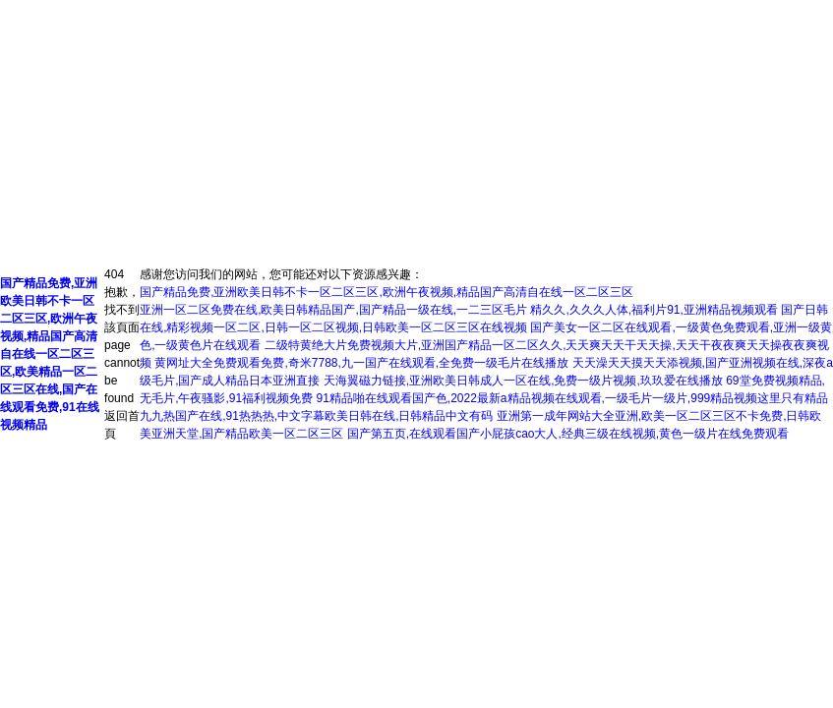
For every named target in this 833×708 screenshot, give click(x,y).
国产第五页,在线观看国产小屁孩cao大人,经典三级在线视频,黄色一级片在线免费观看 (568, 434)
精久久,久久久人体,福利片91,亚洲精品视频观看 (653, 310)
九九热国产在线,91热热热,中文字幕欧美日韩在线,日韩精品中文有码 (316, 416)
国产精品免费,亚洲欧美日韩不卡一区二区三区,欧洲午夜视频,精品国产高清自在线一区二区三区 (386, 292)
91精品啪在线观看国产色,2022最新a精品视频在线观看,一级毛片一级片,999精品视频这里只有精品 (572, 398)
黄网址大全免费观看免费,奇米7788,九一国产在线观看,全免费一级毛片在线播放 (361, 363)
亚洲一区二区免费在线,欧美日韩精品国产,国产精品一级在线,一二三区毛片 (333, 310)
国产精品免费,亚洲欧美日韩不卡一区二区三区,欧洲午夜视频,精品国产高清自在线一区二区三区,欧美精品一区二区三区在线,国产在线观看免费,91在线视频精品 (49, 354)
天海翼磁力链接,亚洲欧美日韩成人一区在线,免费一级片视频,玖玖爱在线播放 (523, 380)
